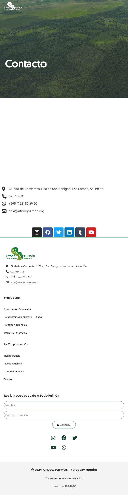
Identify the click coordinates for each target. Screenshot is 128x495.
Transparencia (12, 355)
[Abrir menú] (120, 7)
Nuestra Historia (13, 363)
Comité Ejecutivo (14, 371)
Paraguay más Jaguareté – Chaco (23, 317)
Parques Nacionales (15, 325)
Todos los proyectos (16, 332)
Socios (8, 379)
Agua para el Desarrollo (17, 309)
